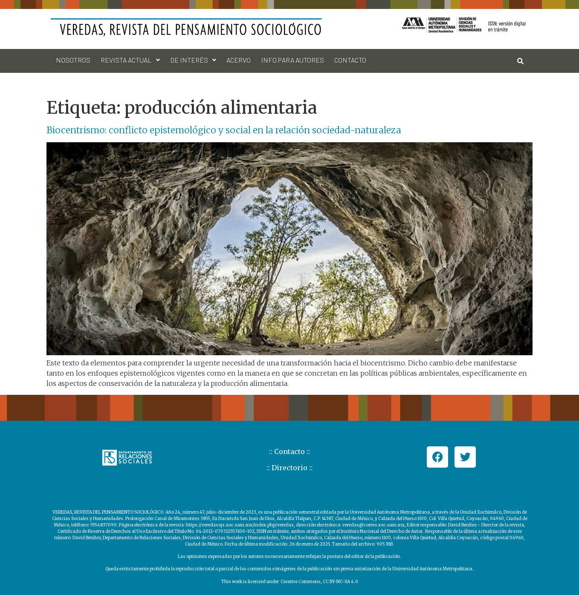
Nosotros (73, 60)
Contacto (350, 60)
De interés (193, 60)
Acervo (238, 60)
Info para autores (292, 60)
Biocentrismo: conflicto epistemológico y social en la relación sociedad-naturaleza (223, 130)
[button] (130, 60)
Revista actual (130, 60)
